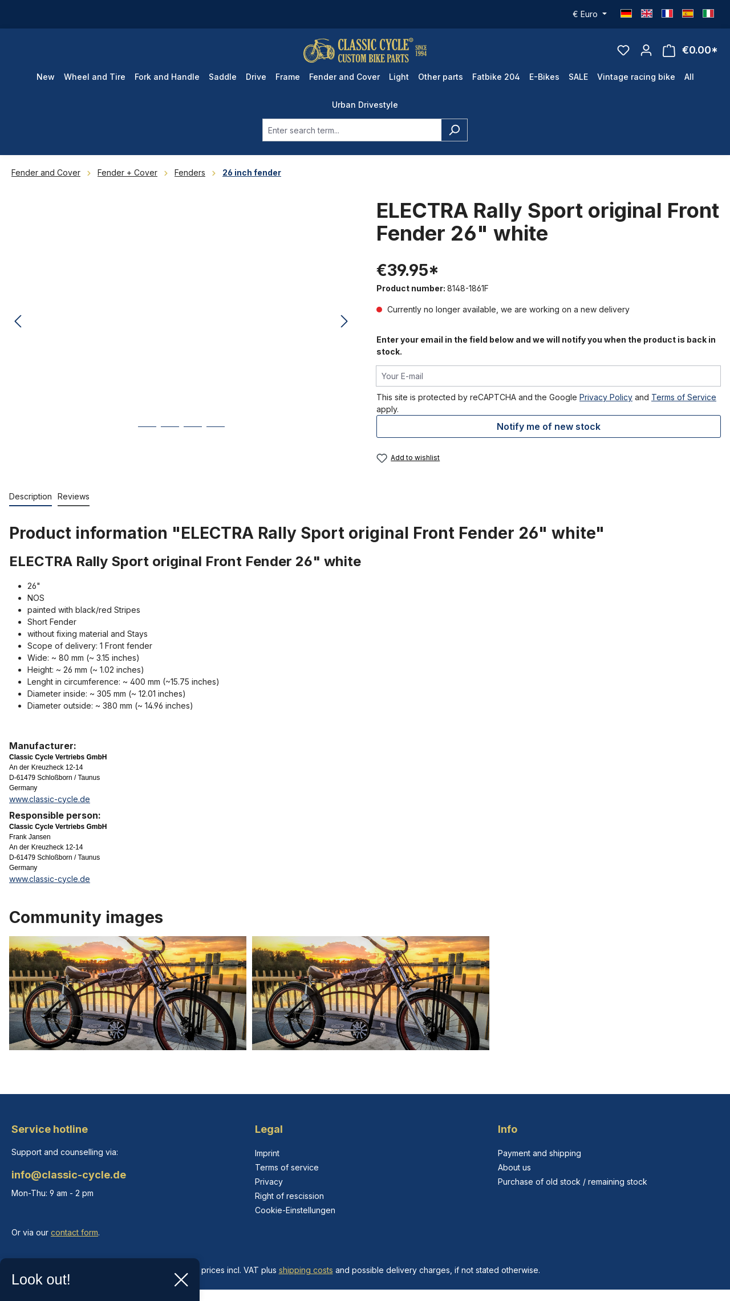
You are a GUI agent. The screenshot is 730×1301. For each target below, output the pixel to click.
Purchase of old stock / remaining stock (572, 1181)
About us (514, 1167)
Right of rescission (289, 1196)
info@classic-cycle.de (68, 1175)
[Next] (344, 331)
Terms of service (287, 1167)
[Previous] (17, 331)
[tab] (30, 506)
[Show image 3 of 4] (193, 445)
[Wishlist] (623, 54)
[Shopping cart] (690, 55)
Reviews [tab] (74, 506)
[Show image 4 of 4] (215, 445)
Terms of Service (683, 407)
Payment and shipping (539, 1153)
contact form (74, 1232)
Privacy (269, 1181)
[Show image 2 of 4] (170, 445)
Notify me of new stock (549, 436)
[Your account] (646, 54)
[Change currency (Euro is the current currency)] (590, 14)
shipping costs (306, 1270)
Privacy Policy (605, 407)
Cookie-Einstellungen (295, 1210)
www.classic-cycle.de (49, 809)
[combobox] (351, 139)
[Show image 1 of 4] (147, 445)
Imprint (267, 1153)
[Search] (454, 139)
